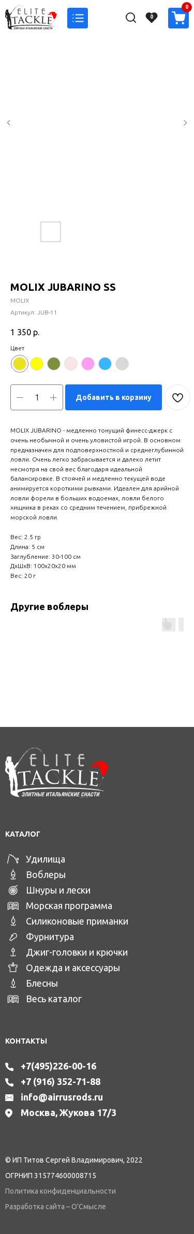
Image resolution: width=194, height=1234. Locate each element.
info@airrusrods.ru (62, 1097)
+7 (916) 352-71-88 (60, 1081)
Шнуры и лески (58, 890)
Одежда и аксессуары (73, 967)
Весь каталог (54, 998)
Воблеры (46, 874)
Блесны (42, 983)
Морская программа (69, 905)
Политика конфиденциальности (60, 1191)
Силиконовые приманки (77, 921)
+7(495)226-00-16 (58, 1066)
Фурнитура (50, 936)
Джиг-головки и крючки (77, 952)
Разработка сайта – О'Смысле (55, 1206)
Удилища (45, 859)
